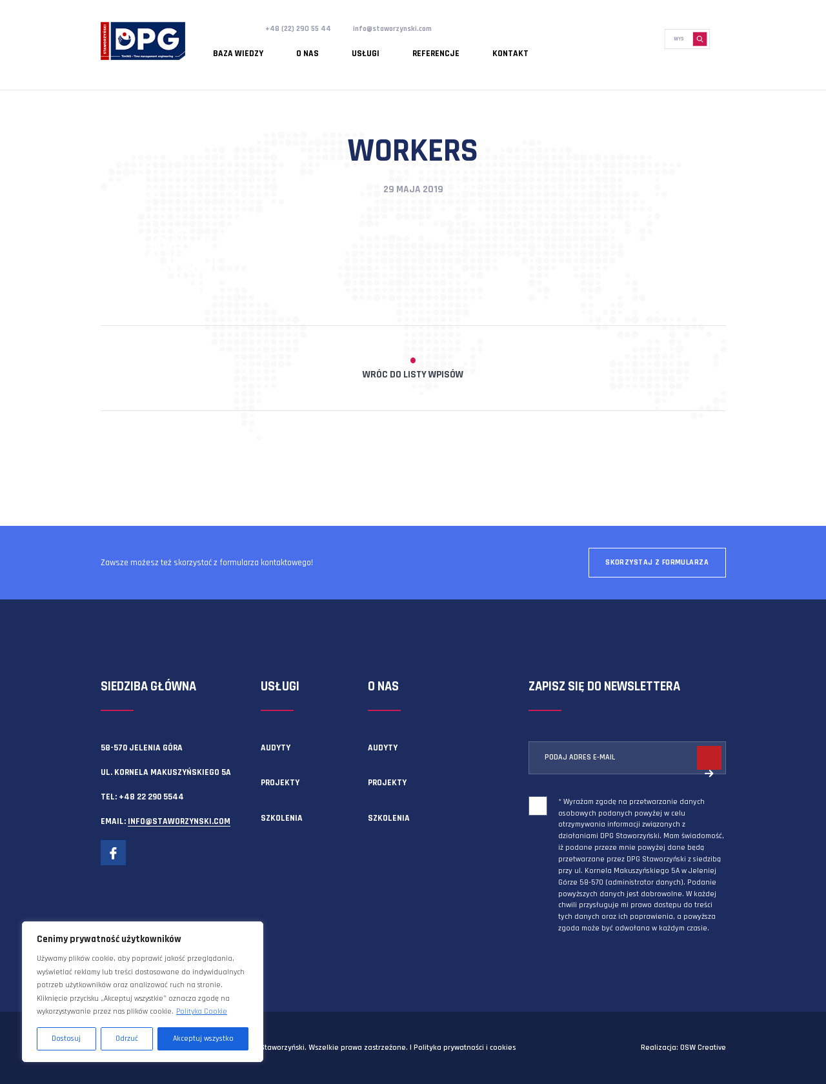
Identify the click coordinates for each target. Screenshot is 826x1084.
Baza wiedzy (230, 48)
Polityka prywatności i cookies (465, 1047)
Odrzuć (127, 1038)
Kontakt (436, 48)
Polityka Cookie (201, 1011)
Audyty (275, 748)
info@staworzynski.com (405, 28)
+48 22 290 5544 (151, 797)
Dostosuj (66, 1038)
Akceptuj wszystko (203, 1038)
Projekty (280, 782)
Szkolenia (282, 818)
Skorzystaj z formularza (657, 562)
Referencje (378, 48)
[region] (142, 991)
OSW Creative (703, 1047)
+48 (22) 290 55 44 (301, 28)
